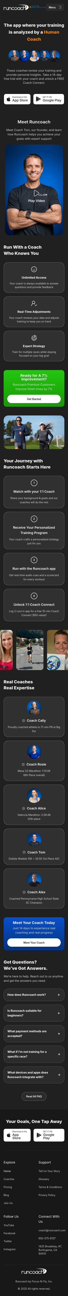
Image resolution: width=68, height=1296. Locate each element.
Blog (6, 1195)
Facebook (9, 1233)
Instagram (10, 1249)
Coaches (9, 1179)
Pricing (8, 1187)
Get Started (34, 399)
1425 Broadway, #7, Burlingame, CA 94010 (50, 1250)
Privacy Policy (47, 1195)
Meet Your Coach (33, 942)
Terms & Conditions (50, 1187)
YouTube (9, 1225)
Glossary (44, 1179)
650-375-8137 (47, 1238)
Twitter (8, 1241)
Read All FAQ (34, 1096)
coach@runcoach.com (52, 1230)
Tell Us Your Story (49, 1171)
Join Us (8, 1203)
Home (7, 1171)
